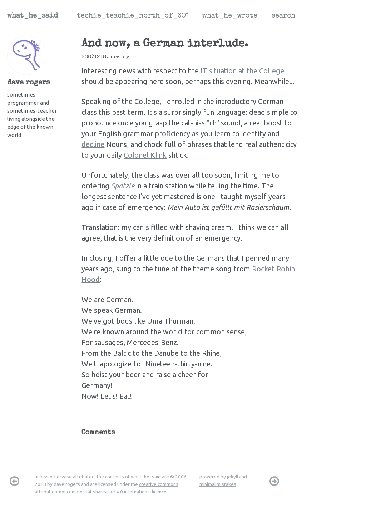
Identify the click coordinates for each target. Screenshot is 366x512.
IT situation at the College (242, 71)
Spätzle (122, 186)
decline (92, 144)
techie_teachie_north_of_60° (132, 16)
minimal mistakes (217, 484)
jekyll (232, 476)
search (283, 16)
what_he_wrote (229, 16)
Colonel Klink (145, 155)
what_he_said (32, 16)
